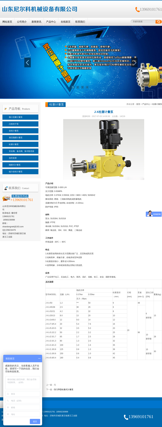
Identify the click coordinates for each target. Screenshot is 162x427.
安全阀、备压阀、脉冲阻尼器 (21, 151)
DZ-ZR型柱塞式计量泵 (63, 389)
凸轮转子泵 (14, 124)
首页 (138, 104)
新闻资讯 (36, 21)
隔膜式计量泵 (15, 165)
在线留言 (65, 21)
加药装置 (13, 158)
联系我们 (80, 21)
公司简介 (22, 21)
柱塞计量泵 (14, 144)
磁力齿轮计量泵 (16, 172)
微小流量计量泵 (16, 117)
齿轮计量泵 (14, 131)
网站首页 (7, 21)
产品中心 (51, 21)
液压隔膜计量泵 (16, 137)
